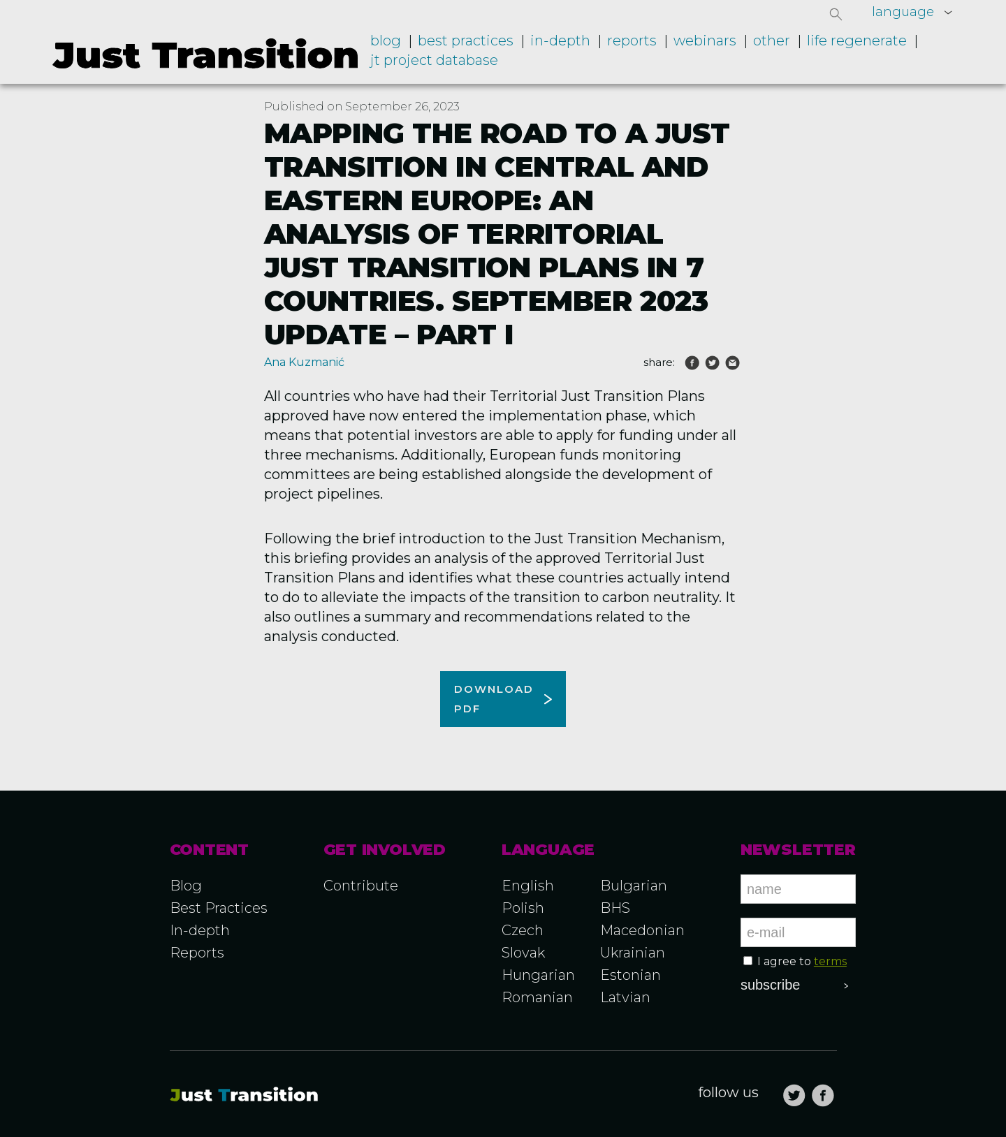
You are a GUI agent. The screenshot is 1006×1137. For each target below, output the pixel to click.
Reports (632, 40)
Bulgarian (633, 885)
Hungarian (538, 975)
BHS (615, 908)
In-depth (560, 40)
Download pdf (494, 698)
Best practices (465, 40)
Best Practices (219, 908)
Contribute (360, 885)
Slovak (523, 952)
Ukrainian (632, 952)
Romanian (537, 997)
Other (771, 40)
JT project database (434, 60)
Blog (385, 40)
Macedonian (642, 930)
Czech (523, 930)
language (903, 12)
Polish (523, 908)
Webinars (704, 40)
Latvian (625, 997)
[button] (836, 14)
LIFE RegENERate (857, 40)
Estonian (630, 975)
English (528, 885)
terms (830, 961)
